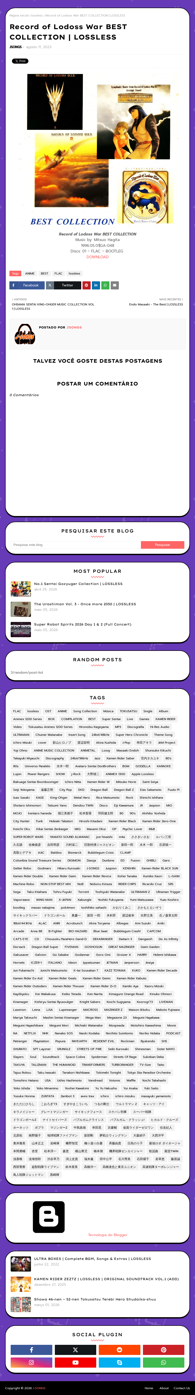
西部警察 (19, 1167)
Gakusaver (21, 954)
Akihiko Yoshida (153, 813)
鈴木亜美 (72, 1167)
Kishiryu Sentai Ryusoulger (54, 1002)
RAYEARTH (79, 1041)
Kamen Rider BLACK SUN (160, 868)
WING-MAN (44, 899)
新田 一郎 (93, 915)
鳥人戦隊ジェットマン (28, 1174)
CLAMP (125, 852)
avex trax (87, 1096)
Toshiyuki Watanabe (110, 892)
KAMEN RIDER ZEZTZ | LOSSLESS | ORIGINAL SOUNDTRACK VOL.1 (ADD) (106, 1279)
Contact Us (182, 1388)
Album (163, 711)
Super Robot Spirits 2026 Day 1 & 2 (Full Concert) (82, 624)
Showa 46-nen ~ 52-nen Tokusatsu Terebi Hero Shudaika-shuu (95, 1299)
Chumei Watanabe (49, 734)
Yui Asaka (130, 1088)
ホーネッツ (20, 1127)
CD (37, 939)
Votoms (114, 1080)
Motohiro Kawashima (146, 1025)
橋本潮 (98, 1151)
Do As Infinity (168, 939)
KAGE (40, 797)
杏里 (35, 1151)
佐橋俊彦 (35, 844)
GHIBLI (151, 860)
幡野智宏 (72, 1143)
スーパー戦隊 (142, 1112)
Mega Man (93, 1017)
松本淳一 (50, 1151)
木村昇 (111, 915)
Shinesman (143, 1049)
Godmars (44, 868)
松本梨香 (85, 813)
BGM (125, 766)
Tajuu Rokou (22, 1072)
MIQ (77, 829)
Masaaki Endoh (128, 750)
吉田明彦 (53, 844)
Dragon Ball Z (124, 789)
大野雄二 (93, 774)
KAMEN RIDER (165, 719)
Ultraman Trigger (168, 892)
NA (15, 1033)
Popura (60, 1041)
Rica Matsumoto (108, 797)
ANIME (30, 273)
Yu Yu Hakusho (106, 1088)
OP (114, 829)
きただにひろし (24, 1104)
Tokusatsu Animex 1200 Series (50, 727)
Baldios (56, 852)
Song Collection (85, 711)
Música (108, 711)
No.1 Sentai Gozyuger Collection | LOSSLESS (78, 584)
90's (133, 813)
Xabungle (84, 899)
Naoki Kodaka (89, 1033)
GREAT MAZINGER (121, 947)
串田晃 (96, 1127)
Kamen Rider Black (122, 821)
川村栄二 (72, 844)
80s (16, 766)
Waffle (131, 1080)
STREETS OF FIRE (89, 1049)
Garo (166, 860)
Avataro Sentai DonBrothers (95, 766)
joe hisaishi (104, 837)
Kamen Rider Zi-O (103, 986)
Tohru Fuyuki (62, 892)
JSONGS (16, 47)
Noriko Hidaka (149, 1033)
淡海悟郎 (35, 1159)
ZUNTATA (47, 1096)
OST (48, 711)
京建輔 (112, 1127)
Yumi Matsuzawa (141, 899)
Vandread (95, 1080)
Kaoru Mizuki (154, 986)
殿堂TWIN (171, 1151)
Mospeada (116, 1025)
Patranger (20, 1041)
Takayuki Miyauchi (26, 758)
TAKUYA (19, 1064)
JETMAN (112, 962)
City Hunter (21, 821)
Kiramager (20, 1002)
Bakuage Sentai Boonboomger (36, 782)
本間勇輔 (19, 1151)
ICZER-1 (36, 962)
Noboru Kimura (101, 884)
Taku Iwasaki (46, 1072)
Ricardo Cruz (152, 884)
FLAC (58, 273)
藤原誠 (175, 1159)
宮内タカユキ (150, 758)
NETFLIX (30, 1033)
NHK (45, 1033)
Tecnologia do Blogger (69, 1235)
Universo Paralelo (37, 766)
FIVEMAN (71, 947)
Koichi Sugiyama (119, 1002)
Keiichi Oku (21, 829)
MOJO (17, 813)
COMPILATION (71, 719)
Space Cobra (75, 1057)
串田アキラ (144, 742)
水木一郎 (63, 766)
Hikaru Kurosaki (68, 868)
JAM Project (166, 742)
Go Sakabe (61, 954)
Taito (160, 1064)
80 (121, 813)
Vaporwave (21, 899)
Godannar (82, 954)
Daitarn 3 (125, 939)
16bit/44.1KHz (22, 923)
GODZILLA (143, 766)
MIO (169, 805)
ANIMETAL (87, 750)
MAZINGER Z (113, 1009)
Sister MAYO (166, 1049)
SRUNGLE (64, 1049)
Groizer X (124, 954)
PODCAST (173, 1033)
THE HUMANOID (64, 1064)
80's (168, 758)
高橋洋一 (90, 1167)
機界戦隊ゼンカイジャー (126, 1151)
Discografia (135, 727)
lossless (37, 15)
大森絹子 (139, 1135)
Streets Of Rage (125, 1057)
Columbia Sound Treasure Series (37, 860)
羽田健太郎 (105, 813)
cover (42, 742)
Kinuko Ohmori (161, 994)
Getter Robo (22, 868)
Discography (55, 758)
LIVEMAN (166, 1002)
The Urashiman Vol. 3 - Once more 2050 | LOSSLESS (85, 604)
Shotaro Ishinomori (27, 805)
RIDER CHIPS (127, 884)
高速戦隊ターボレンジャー (160, 1167)
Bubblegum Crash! (127, 931)
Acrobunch (74, 923)
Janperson (131, 962)
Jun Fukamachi (23, 970)
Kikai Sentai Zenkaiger (52, 829)
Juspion (111, 868)
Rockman (127, 1041)
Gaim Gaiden (150, 947)
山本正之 (38, 1143)
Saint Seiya (150, 782)
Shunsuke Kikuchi (158, 750)
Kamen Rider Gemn (96, 978)
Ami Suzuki (143, 923)
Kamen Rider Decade (162, 970)
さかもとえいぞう (149, 907)
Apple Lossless (143, 774)
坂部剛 (88, 1135)
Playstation (41, 1041)
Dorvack (19, 947)
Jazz (97, 758)
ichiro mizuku (125, 1096)
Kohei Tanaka (127, 876)
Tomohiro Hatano (26, 1080)
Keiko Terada (71, 994)
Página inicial (18, 15)
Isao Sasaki (21, 797)
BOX (51, 719)
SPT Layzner (42, 1049)
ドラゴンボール (54, 915)
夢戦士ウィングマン (113, 1135)
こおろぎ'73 (49, 1104)
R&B (152, 829)
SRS (170, 884)
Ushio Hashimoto (69, 1080)
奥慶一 (76, 915)
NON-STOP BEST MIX (56, 884)
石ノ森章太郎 (168, 915)
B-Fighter (55, 931)
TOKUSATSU (128, 711)
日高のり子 (135, 1143)
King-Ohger (59, 797)
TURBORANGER (122, 1064)
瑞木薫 (88, 1159)
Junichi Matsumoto (53, 970)
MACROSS (90, 1009)
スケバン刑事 (117, 1112)
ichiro (105, 1096)
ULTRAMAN (21, 734)
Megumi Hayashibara (28, 1025)
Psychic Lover (132, 829)
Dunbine (108, 860)
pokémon (68, 907)
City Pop (65, 789)
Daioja (91, 860)
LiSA (49, 1009)
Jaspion (154, 805)
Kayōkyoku (21, 994)
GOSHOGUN (93, 947)
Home (149, 1388)
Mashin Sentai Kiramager (61, 1017)
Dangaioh (145, 939)
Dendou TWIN (83, 805)
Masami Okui (96, 829)
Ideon (72, 962)
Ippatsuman (91, 962)
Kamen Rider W (98, 782)
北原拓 (17, 1135)
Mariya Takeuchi (25, 1017)
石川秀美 (124, 1159)
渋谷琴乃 (53, 1159)
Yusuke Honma (24, 1096)
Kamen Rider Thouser (68, 986)
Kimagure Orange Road (126, 994)
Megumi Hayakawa (146, 1017)
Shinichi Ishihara (151, 797)
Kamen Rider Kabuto (132, 978)
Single (147, 711)
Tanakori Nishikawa (76, 1072)
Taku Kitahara (37, 892)
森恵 (66, 1151)
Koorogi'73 (145, 1002)
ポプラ (39, 1127)
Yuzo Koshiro (169, 899)
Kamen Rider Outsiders (30, 986)
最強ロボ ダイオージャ (165, 1143)
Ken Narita (95, 994)
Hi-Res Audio (159, 727)
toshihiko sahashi (93, 907)
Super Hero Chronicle (132, 734)
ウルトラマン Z (126, 1104)
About (164, 1388)
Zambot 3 (67, 1096)
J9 (141, 805)
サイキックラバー (25, 915)
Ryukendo (148, 1041)
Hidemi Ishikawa (164, 954)
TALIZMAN (38, 1064)
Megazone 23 (117, 1017)
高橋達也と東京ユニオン (119, 1167)
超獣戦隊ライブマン (45, 1167)
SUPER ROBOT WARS (28, 837)
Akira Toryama (99, 923)
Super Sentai (111, 719)
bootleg (19, 907)
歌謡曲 (153, 1151)
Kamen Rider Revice (96, 876)
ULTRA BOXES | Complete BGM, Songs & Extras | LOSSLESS (92, 1259)
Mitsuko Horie (126, 782)
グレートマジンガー (54, 1112)
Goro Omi (103, 954)
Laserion (19, 1009)
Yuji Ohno (20, 750)
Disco (104, 805)
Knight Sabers (90, 1002)
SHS (164, 1041)
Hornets (19, 962)
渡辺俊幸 (128, 915)
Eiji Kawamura (124, 805)
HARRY (142, 954)
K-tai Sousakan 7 (86, 970)
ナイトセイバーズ (55, 1119)
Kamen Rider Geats (62, 978)
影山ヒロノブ (62, 742)
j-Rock (76, 774)
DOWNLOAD (98, 257)
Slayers (18, 1057)
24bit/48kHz (100, 734)
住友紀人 (166, 1127)
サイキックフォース (88, 1112)
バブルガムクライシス (88, 1119)
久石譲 (17, 844)
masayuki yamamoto (156, 1096)
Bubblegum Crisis (101, 852)
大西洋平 (158, 1135)
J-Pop (126, 742)
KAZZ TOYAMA (115, 970)
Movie (171, 1025)
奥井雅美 (19, 1143)
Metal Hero (82, 797)
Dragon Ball (99, 789)
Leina (36, 1009)
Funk (39, 821)
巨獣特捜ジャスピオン (99, 844)
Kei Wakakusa (45, 994)
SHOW (60, 774)
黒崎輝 (54, 1174)
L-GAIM (174, 876)
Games (144, 719)
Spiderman (99, 1057)
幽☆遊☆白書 (93, 1143)
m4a (122, 837)
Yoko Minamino (47, 1088)
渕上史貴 (72, 1159)
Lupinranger (68, 1009)
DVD (81, 789)
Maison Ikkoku (139, 1009)
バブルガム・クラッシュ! (127, 1119)
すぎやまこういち (75, 1104)
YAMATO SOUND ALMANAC (70, 837)
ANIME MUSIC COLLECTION (54, 750)
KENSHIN (129, 868)
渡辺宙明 (83, 742)
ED (122, 860)
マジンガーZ (58, 1127)
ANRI (56, 923)
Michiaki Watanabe (89, 1025)
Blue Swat (100, 931)
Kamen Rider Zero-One (159, 821)
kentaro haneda (40, 813)
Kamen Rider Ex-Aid (27, 978)
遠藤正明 (47, 789)
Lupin (17, 774)
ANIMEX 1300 (115, 774)
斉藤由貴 (115, 1143)
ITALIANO (55, 962)
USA (48, 1080)
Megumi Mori (59, 1025)
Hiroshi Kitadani (90, 821)
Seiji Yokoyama (24, 789)
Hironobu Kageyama (94, 727)
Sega (17, 892)
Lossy (106, 750)
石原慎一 (165, 844)
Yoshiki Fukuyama (110, 899)
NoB (80, 884)
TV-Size (145, 1064)
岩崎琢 (54, 1143)
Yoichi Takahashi (154, 1080)
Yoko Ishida (21, 1088)
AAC (41, 852)
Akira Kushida (106, 742)
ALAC (42, 923)
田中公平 (106, 1159)
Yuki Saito (151, 1088)
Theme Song (163, 734)
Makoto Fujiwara (168, 1009)
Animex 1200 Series (27, 719)
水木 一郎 (146, 844)
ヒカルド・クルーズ (164, 1119)
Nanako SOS (64, 1033)
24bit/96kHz (79, 758)
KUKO (136, 970)
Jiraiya (149, 962)
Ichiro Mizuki (22, 742)
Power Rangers (39, 774)
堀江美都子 (65, 813)
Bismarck (75, 852)
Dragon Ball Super (45, 947)
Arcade (18, 931)
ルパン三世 (163, 837)
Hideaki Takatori (61, 821)
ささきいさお (140, 837)
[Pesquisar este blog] (76, 545)
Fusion (135, 860)
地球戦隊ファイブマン (62, 1135)
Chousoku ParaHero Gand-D (66, 939)
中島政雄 (80, 1127)
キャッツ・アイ (154, 1104)
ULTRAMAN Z (140, 892)
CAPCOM (154, 931)
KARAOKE (164, 766)
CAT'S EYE (20, 939)
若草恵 (160, 1159)
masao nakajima (43, 907)
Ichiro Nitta (73, 782)
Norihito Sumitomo (119, 1033)
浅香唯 (17, 1159)
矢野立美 (147, 915)
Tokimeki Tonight (108, 1072)
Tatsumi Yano (57, 805)
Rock (129, 797)
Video (17, 727)
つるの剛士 (101, 1104)
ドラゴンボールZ (24, 1119)
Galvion (40, 954)
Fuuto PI (174, 789)
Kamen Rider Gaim (62, 876)
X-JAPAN (65, 899)
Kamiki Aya (130, 986)
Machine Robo (23, 884)
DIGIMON (74, 860)
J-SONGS (93, 868)
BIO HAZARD (78, 931)
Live (130, 719)
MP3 (118, 727)
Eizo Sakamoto (150, 789)
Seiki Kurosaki (118, 1049)
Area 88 (36, 931)
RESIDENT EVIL (104, 1041)
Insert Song (77, 734)
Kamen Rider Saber (121, 758)
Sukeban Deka (153, 1057)
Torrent (83, 892)
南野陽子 (35, 1135)
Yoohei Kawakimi (77, 1088)
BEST (44, 273)
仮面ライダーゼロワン (138, 1127)
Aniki (161, 923)
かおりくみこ (122, 907)
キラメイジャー (24, 1112)
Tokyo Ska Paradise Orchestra (149, 1072)
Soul (33, 1057)
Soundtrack (51, 1057)
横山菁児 (81, 1151)
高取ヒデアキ (22, 852)
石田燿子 (143, 1159)
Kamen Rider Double (28, 876)
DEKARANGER (102, 939)
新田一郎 (127, 844)
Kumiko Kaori (152, 876)
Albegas (122, 923)
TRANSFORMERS (93, 1064)
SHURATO (20, 1049)
